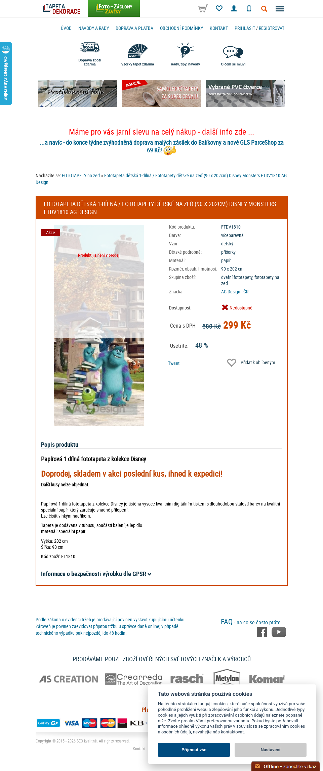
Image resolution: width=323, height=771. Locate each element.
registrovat (271, 28)
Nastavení (271, 749)
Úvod (66, 28)
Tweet (173, 363)
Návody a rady (93, 28)
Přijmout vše (193, 749)
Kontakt (219, 28)
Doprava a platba (134, 28)
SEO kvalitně (87, 740)
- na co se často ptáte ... (253, 622)
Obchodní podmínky (181, 28)
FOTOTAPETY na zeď (81, 175)
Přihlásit (245, 28)
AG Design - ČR (234, 291)
